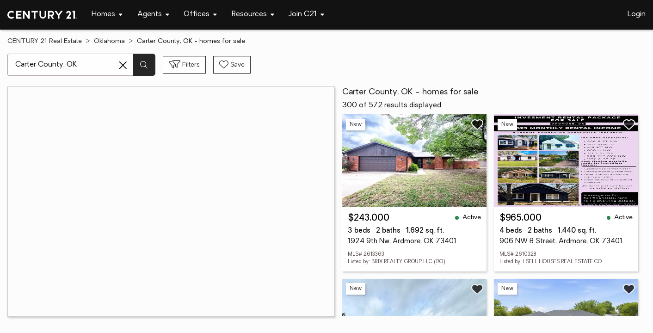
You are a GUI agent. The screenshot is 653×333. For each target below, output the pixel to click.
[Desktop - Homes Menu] (107, 14)
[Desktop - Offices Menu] (200, 14)
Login (637, 14)
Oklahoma (109, 41)
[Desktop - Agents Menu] (153, 14)
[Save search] (232, 65)
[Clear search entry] (123, 65)
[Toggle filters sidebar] (184, 65)
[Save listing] (477, 124)
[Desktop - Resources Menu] (253, 14)
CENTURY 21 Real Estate (44, 41)
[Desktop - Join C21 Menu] (306, 14)
